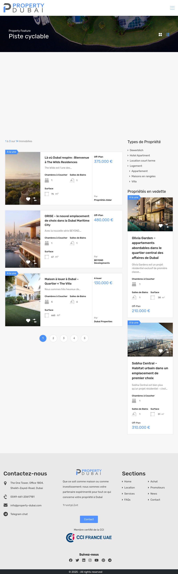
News (153, 493)
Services (129, 493)
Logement (136, 165)
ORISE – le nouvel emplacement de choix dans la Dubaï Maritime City (67, 220)
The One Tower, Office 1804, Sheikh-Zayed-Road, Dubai (26, 485)
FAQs (127, 500)
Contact (89, 519)
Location (129, 487)
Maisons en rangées (144, 176)
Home (127, 481)
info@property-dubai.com (26, 505)
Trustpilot (70, 505)
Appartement (140, 171)
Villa (134, 181)
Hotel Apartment (140, 155)
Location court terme (142, 160)
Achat (153, 481)
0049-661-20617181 (22, 496)
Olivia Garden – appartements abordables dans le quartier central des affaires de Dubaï (147, 248)
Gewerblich (136, 150)
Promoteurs (157, 487)
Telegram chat (19, 514)
